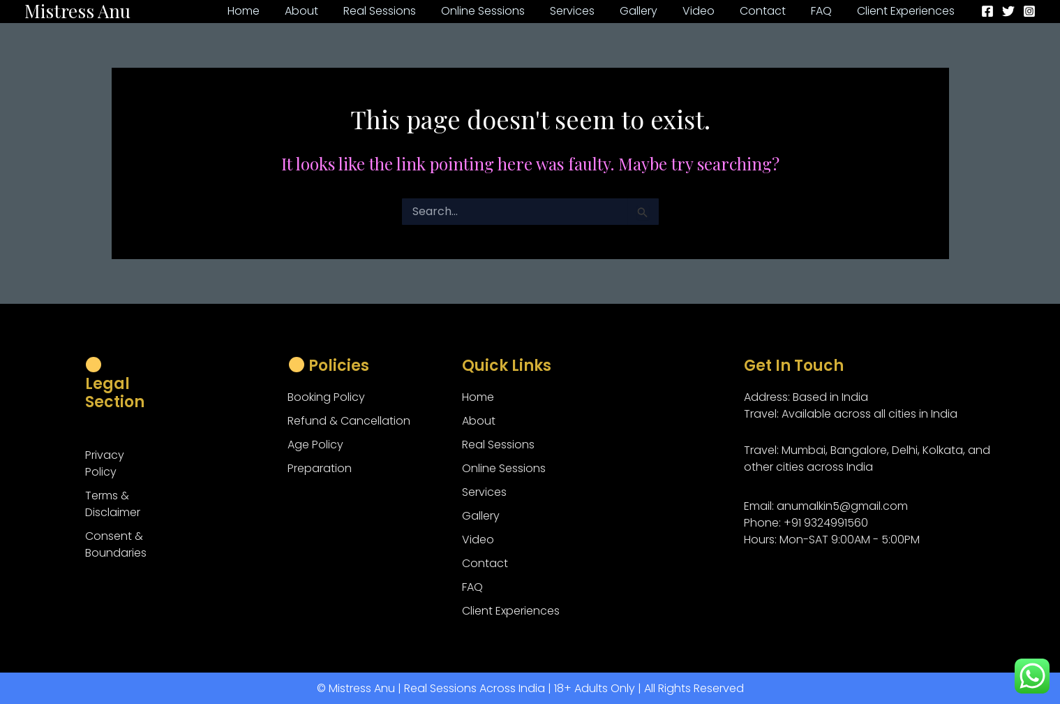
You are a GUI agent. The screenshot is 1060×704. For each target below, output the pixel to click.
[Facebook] (987, 11)
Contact (485, 563)
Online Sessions (504, 468)
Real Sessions (498, 445)
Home (478, 397)
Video (478, 539)
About (478, 421)
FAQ (472, 587)
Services (484, 492)
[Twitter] (1008, 11)
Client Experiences (511, 611)
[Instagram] (1029, 11)
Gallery (481, 516)
